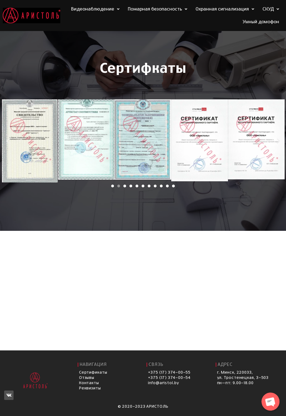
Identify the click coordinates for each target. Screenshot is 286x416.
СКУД (270, 9)
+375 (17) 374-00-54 (169, 378)
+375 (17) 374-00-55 (169, 372)
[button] (7, 141)
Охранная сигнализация (225, 9)
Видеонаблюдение (95, 9)
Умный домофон (261, 22)
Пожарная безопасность (157, 9)
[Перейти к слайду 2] (118, 186)
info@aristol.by (163, 383)
